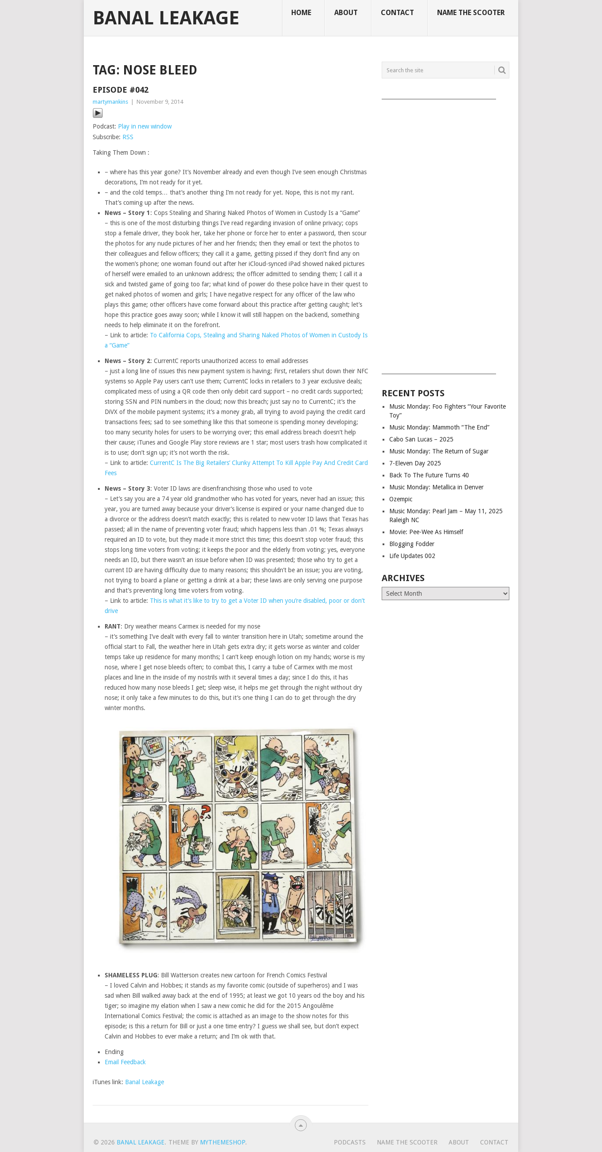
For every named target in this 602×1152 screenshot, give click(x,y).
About (346, 12)
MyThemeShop (222, 1142)
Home (301, 12)
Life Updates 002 (412, 555)
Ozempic (400, 499)
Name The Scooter (471, 12)
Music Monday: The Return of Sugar (439, 451)
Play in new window (145, 126)
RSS (127, 137)
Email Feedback (125, 1062)
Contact (397, 12)
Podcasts (350, 1142)
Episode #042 (121, 89)
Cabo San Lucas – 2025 (421, 439)
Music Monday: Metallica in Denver (436, 487)
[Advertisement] (445, 234)
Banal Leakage (166, 18)
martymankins (110, 101)
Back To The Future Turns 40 (429, 475)
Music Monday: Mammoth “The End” (439, 427)
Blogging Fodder (411, 543)
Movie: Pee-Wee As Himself (426, 531)
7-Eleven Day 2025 (415, 463)
